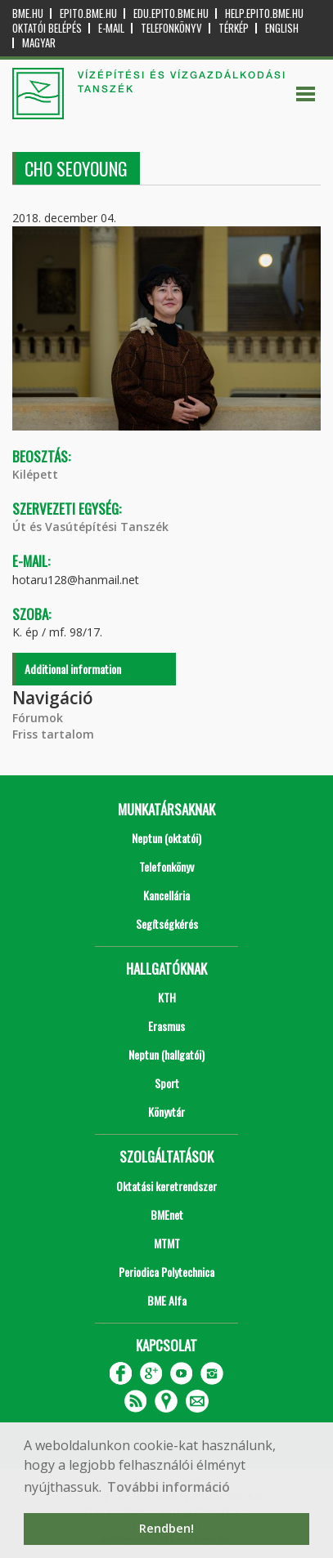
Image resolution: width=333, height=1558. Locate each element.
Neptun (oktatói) (166, 837)
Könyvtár (166, 1111)
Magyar (39, 43)
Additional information (73, 668)
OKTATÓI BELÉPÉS (47, 28)
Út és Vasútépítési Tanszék (90, 526)
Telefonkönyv (171, 28)
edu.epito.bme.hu (171, 13)
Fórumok (37, 717)
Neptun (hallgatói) (166, 1054)
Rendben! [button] (166, 1528)
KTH (167, 997)
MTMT (167, 1243)
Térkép (233, 28)
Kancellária (166, 895)
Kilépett (35, 474)
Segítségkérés (167, 923)
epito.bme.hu (88, 13)
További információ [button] (168, 1487)
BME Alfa (167, 1300)
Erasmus (166, 1025)
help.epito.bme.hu (264, 13)
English (282, 28)
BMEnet (167, 1214)
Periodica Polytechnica (166, 1271)
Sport (167, 1082)
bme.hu (27, 13)
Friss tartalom (53, 734)
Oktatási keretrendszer (166, 1185)
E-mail (111, 28)
